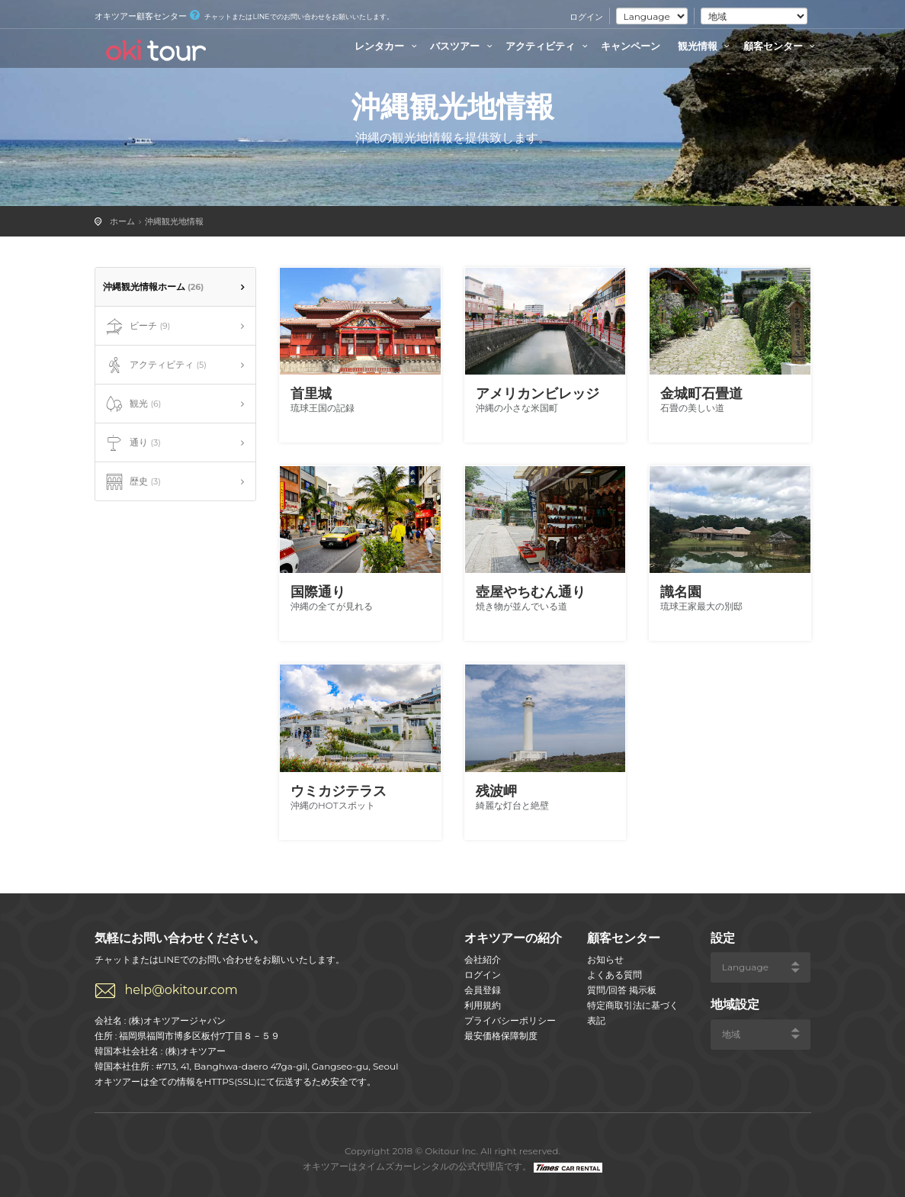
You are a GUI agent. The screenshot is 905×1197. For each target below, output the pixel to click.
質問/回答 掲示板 (621, 990)
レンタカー (388, 46)
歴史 (132, 482)
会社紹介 (482, 959)
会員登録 (482, 990)
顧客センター (781, 46)
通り (132, 443)
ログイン (586, 16)
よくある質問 (614, 974)
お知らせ (605, 959)
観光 (132, 404)
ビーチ (137, 326)
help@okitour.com (181, 990)
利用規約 (482, 1005)
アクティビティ (548, 46)
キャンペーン (630, 46)
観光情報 (706, 46)
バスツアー (463, 46)
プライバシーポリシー (510, 1020)
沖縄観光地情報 (174, 221)
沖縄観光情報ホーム (153, 286)
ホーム (122, 221)
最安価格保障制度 (501, 1035)
